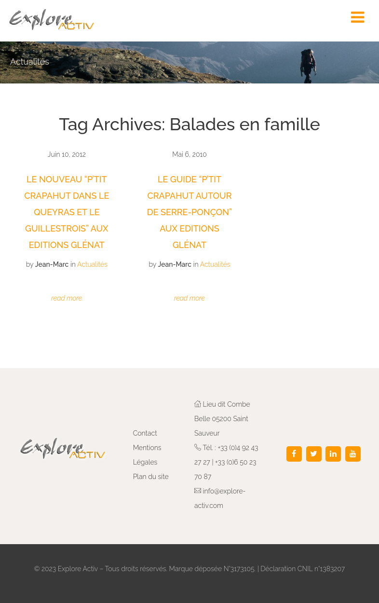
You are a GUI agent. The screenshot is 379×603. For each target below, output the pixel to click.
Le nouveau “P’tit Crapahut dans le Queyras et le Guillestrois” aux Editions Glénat (66, 212)
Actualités (92, 264)
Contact (145, 433)
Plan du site (151, 476)
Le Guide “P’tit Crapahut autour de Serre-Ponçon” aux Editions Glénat (189, 212)
